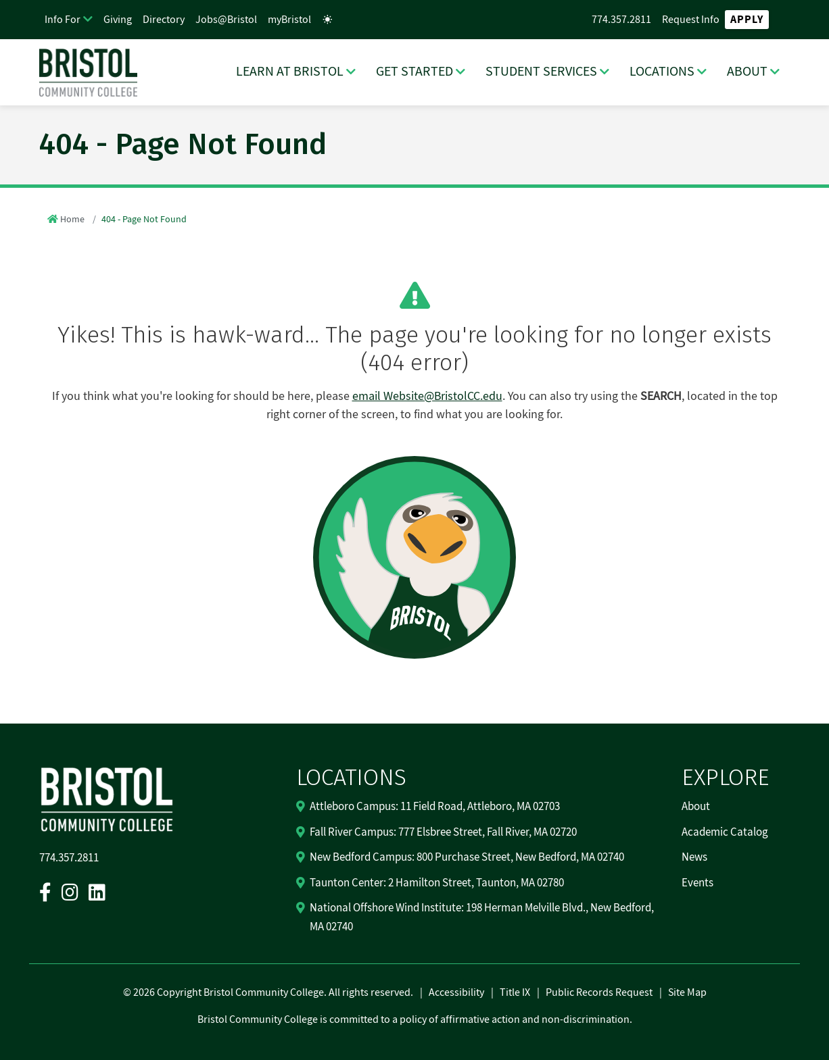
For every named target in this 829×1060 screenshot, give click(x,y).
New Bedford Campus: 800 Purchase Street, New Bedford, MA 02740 (467, 857)
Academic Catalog (725, 832)
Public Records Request (599, 992)
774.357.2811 (621, 19)
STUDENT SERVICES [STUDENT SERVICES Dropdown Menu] (541, 71)
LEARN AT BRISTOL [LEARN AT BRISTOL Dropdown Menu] (290, 71)
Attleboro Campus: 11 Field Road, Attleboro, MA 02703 (435, 806)
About (696, 806)
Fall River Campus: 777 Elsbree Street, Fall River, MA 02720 (443, 832)
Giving (117, 19)
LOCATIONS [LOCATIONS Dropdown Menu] (662, 71)
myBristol (289, 19)
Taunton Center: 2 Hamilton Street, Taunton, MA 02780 (437, 883)
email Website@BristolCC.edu (427, 396)
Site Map (687, 992)
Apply (746, 19)
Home (72, 219)
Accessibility (456, 992)
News (694, 857)
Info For (62, 19)
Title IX (515, 992)
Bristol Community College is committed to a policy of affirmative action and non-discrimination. (414, 1019)
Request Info (690, 19)
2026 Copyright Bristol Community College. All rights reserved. (272, 992)
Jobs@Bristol (226, 19)
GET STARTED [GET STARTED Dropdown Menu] (414, 71)
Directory (164, 19)
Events (697, 883)
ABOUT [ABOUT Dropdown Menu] (747, 71)
